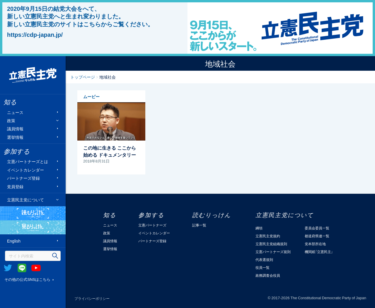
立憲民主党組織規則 (271, 243)
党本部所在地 (315, 243)
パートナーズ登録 (23, 178)
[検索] (33, 256)
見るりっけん (33, 227)
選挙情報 (15, 137)
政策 (11, 120)
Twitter (8, 268)
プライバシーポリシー (92, 298)
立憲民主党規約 (267, 235)
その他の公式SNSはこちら (27, 279)
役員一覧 (262, 267)
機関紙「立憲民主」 (319, 251)
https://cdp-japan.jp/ (35, 34)
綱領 (258, 228)
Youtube (36, 268)
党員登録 (15, 186)
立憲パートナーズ (152, 225)
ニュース (15, 112)
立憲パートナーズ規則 (273, 251)
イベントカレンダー (25, 169)
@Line (22, 268)
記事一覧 (199, 225)
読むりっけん (33, 213)
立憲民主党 (33, 75)
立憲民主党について (25, 200)
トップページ (82, 77)
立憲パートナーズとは (27, 161)
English (14, 241)
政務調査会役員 (267, 275)
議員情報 (15, 128)
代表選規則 (264, 259)
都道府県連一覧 (317, 235)
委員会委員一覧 (317, 228)
